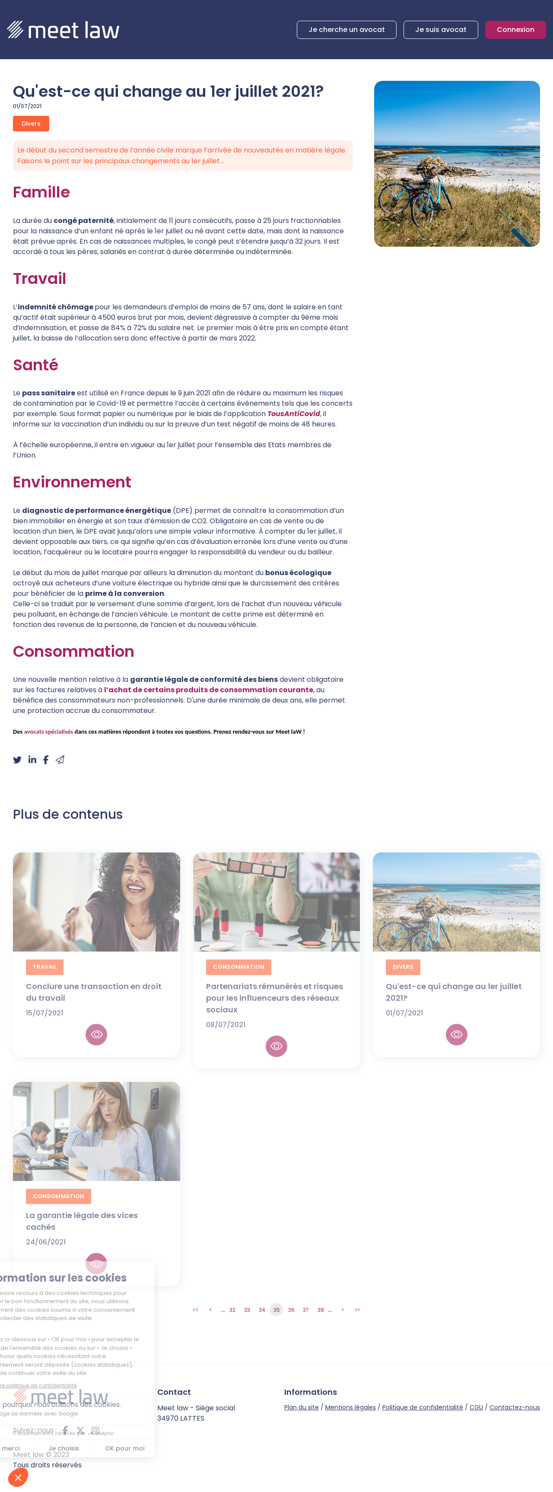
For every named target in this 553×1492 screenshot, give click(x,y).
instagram (95, 1430)
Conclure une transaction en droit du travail (94, 1001)
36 (291, 1310)
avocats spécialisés (48, 731)
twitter (80, 1430)
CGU (476, 1407)
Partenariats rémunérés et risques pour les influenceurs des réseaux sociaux (274, 1007)
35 (276, 1310)
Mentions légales (350, 1407)
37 (306, 1310)
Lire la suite (96, 1043)
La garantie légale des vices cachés (82, 1230)
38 (321, 1310)
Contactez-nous (514, 1407)
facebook (65, 1430)
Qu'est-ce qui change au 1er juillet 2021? (454, 1001)
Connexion (515, 30)
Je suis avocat (441, 30)
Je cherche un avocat (346, 30)
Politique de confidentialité (422, 1407)
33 (247, 1310)
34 (262, 1310)
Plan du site (301, 1407)
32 (232, 1310)
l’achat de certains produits (156, 690)
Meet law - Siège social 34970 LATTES (196, 1413)
